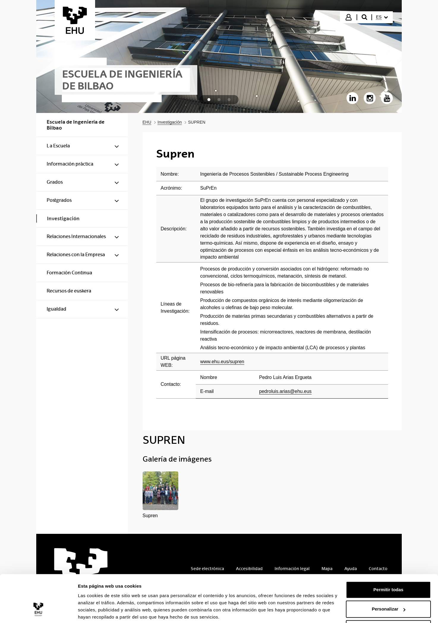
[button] (160, 495)
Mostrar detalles (95, 611)
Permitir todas (389, 567)
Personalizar (388, 586)
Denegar (388, 606)
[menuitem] (382, 17)
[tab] (208, 99)
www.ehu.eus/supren (222, 361)
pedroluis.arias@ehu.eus (285, 391)
